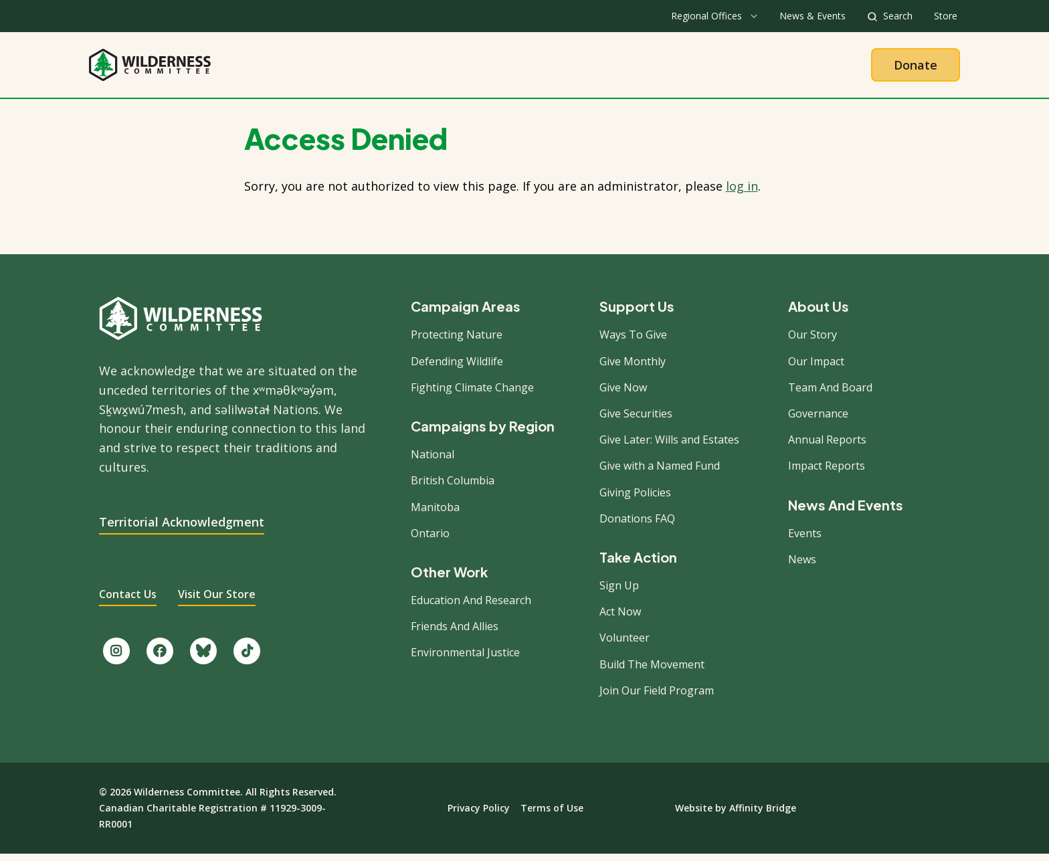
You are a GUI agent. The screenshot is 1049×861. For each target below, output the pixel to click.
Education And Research (471, 607)
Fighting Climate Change (472, 394)
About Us (409, 68)
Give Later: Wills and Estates (669, 447)
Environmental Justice (465, 659)
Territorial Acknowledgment (181, 528)
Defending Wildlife (457, 368)
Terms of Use (551, 815)
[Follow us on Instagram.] (116, 658)
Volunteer (624, 645)
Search (898, 15)
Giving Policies (635, 499)
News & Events (812, 15)
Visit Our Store (217, 601)
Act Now (620, 618)
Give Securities (635, 420)
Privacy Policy (479, 815)
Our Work (490, 68)
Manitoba (435, 513)
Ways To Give (633, 341)
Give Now (623, 394)
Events (805, 540)
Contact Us (128, 601)
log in (742, 193)
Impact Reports (826, 473)
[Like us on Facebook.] (160, 658)
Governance (818, 420)
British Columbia (452, 487)
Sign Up (619, 592)
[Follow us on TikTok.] (246, 658)
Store (945, 15)
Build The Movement (651, 671)
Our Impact (816, 368)
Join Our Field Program (656, 697)
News (802, 566)
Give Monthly (632, 368)
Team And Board (830, 394)
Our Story (812, 341)
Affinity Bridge (762, 815)
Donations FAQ (637, 525)
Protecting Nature (456, 341)
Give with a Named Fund (659, 473)
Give (655, 68)
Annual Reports (827, 447)
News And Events (845, 511)
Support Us (636, 313)
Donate (915, 68)
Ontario (430, 540)
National (432, 461)
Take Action (580, 68)
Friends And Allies (454, 633)
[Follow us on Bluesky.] (203, 658)
